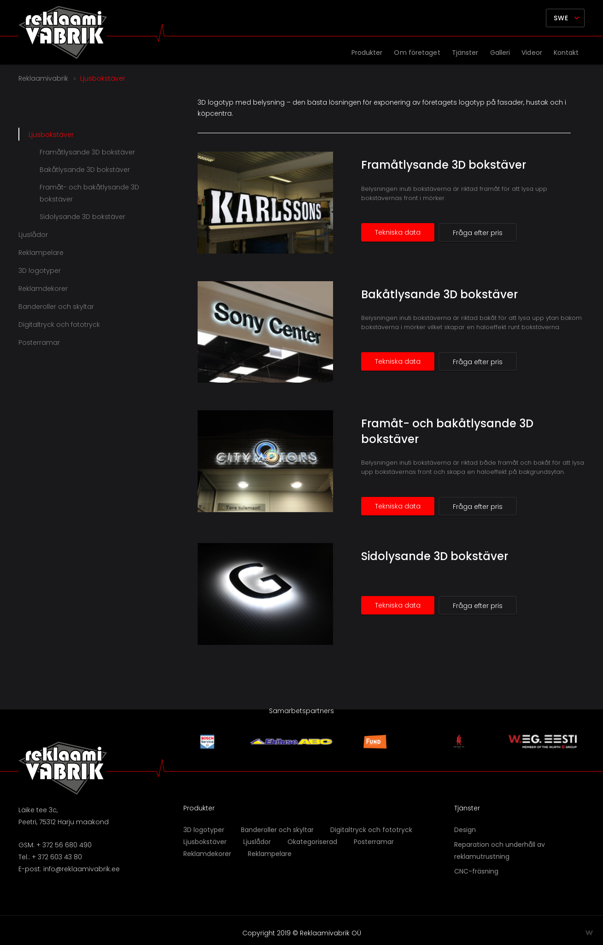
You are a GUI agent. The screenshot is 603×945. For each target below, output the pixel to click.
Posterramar (39, 342)
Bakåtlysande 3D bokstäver (439, 294)
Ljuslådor (33, 234)
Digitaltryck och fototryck (59, 324)
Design (465, 829)
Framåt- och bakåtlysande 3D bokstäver (89, 193)
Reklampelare (41, 252)
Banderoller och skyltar (56, 306)
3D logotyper (39, 270)
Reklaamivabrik (43, 78)
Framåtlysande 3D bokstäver (443, 164)
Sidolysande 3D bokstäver (434, 556)
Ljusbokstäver (51, 134)
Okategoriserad (312, 841)
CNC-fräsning (476, 871)
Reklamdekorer (43, 288)
